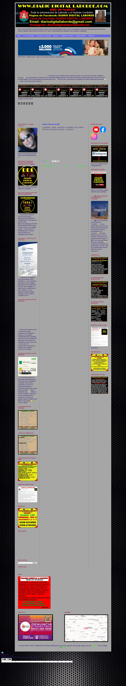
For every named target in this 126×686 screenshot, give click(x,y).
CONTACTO (91, 35)
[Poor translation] (9, 659)
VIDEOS (19, 35)
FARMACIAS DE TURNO (67, 35)
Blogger (64, 647)
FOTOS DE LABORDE (28, 35)
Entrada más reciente (48, 166)
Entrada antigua (81, 166)
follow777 (94, 645)
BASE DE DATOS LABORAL (44, 35)
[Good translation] (4, 659)
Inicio (65, 166)
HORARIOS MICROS (81, 35)
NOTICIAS (56, 35)
